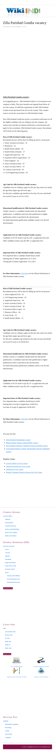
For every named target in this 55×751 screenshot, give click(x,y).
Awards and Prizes (10, 526)
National (7, 519)
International (9, 522)
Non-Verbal (8, 734)
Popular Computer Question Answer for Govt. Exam (24, 472)
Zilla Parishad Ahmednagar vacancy (18, 440)
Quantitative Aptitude (11, 724)
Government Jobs (10, 631)
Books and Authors (10, 536)
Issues (7, 572)
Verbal (7, 731)
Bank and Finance (10, 562)
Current (7, 552)
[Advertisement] (27, 46)
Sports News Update (11, 532)
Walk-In (7, 645)
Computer (8, 737)
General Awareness (8, 546)
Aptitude (5, 721)
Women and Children (13, 575)
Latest (7, 549)
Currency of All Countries (41, 672)
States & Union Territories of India (16, 672)
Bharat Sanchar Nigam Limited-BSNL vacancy (22, 443)
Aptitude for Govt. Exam (14, 469)
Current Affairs (7, 516)
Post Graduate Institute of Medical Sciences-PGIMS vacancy (27, 446)
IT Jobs (7, 638)
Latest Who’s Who (10, 566)
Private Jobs (8, 635)
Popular (7, 556)
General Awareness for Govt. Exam (18, 466)
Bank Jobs (8, 641)
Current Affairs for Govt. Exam (17, 463)
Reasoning (8, 727)
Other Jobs (8, 648)
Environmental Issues (13, 579)
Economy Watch (10, 569)
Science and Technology (12, 529)
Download (8, 559)
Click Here (25, 273)
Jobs (4, 628)
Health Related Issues (13, 582)
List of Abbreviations (17, 662)
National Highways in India (41, 662)
